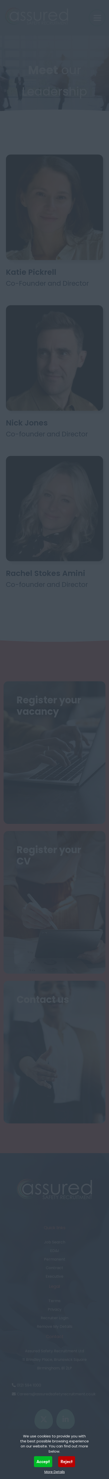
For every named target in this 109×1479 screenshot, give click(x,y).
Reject (67, 1461)
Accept (43, 1461)
